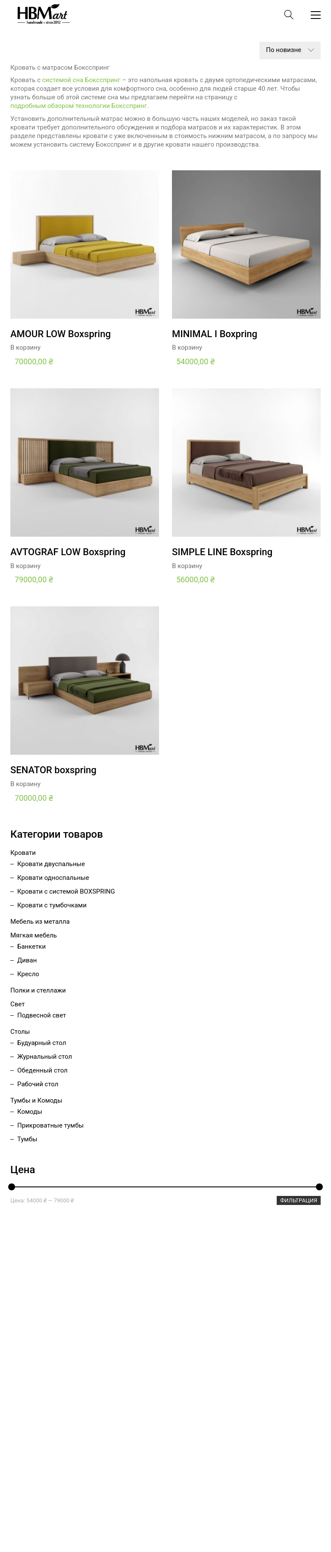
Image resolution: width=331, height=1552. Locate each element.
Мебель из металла (40, 921)
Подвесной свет (41, 1015)
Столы (20, 1032)
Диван (27, 960)
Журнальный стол (44, 1056)
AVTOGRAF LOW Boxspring (67, 552)
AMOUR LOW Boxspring (60, 334)
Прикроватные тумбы (50, 1125)
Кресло (28, 974)
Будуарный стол (41, 1043)
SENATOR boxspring (53, 770)
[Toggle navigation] (316, 15)
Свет (17, 1004)
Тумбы (27, 1139)
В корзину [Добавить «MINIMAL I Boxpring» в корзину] (187, 347)
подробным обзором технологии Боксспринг (78, 106)
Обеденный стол (42, 1070)
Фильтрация (298, 1200)
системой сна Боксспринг (81, 80)
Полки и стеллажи (38, 990)
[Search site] (289, 16)
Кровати (23, 853)
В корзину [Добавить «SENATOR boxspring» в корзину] (25, 784)
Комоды (29, 1112)
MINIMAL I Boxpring (214, 334)
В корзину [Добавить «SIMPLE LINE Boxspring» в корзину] (187, 566)
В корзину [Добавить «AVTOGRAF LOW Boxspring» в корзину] (25, 566)
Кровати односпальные (53, 878)
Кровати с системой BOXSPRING (66, 891)
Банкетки (31, 946)
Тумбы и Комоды (36, 1100)
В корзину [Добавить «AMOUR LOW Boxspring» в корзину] (25, 347)
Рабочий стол (37, 1084)
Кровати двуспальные (51, 864)
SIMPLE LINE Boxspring (222, 552)
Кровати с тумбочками (52, 905)
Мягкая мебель (33, 935)
